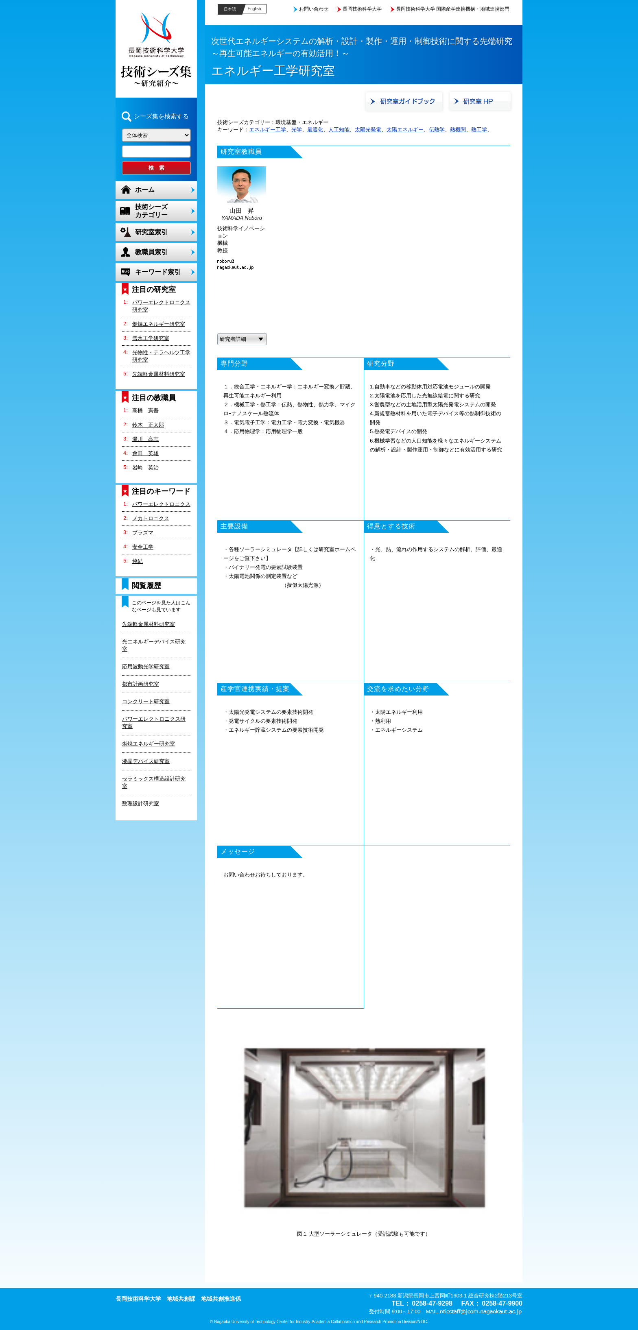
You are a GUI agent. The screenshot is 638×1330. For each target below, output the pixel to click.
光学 (296, 129)
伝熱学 (437, 129)
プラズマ (142, 533)
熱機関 (458, 129)
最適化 (315, 129)
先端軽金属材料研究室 (158, 374)
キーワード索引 (158, 271)
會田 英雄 (145, 453)
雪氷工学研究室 (150, 338)
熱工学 (479, 129)
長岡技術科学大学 (362, 9)
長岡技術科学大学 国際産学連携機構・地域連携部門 (452, 9)
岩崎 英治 (145, 467)
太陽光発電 (368, 129)
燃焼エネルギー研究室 (158, 324)
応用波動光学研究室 (146, 666)
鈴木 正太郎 (148, 425)
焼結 (137, 561)
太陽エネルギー (405, 129)
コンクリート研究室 (146, 701)
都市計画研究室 (140, 684)
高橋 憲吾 (145, 411)
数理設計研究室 (140, 803)
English (254, 9)
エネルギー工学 (267, 129)
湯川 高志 (145, 439)
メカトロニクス (150, 518)
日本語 (230, 9)
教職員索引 (151, 252)
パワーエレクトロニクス (161, 504)
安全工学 (142, 547)
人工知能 (339, 129)
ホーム (145, 189)
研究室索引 (151, 232)
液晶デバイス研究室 (146, 761)
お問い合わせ (313, 9)
